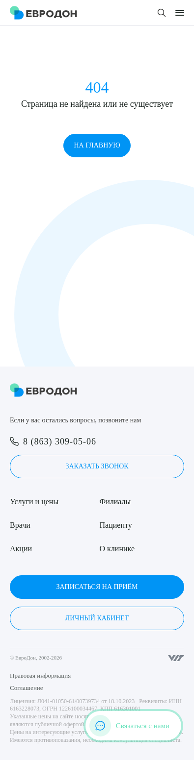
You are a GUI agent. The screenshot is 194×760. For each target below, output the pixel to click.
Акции (21, 548)
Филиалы (115, 501)
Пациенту (116, 525)
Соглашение (26, 688)
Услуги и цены (34, 501)
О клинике (117, 548)
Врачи (20, 525)
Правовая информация (40, 675)
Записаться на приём (97, 586)
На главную (97, 145)
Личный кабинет (97, 618)
